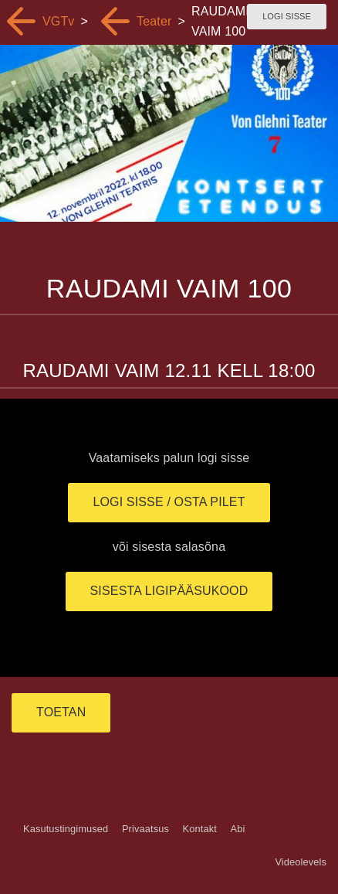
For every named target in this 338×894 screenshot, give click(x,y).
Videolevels (300, 862)
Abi (237, 829)
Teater (154, 21)
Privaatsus (145, 829)
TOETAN (61, 712)
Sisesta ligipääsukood (169, 590)
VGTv (58, 21)
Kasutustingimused (65, 829)
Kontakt (200, 829)
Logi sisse (286, 16)
